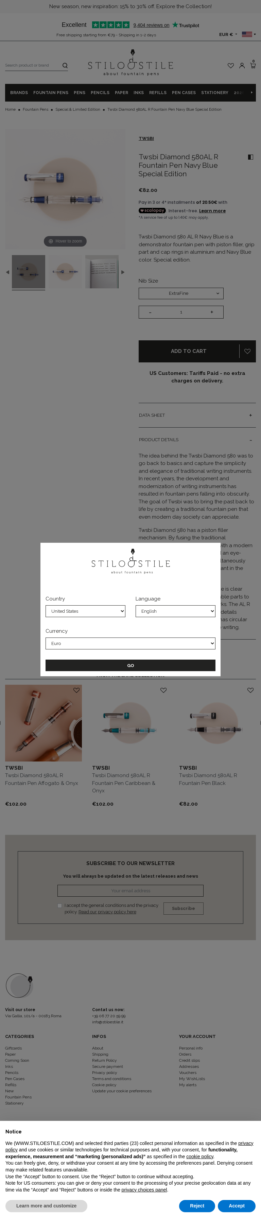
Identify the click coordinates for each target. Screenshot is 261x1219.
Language (148, 599)
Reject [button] (197, 1205)
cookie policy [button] (199, 1156)
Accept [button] (237, 1205)
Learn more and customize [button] (46, 1205)
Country (55, 599)
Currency (57, 631)
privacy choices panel (144, 1190)
